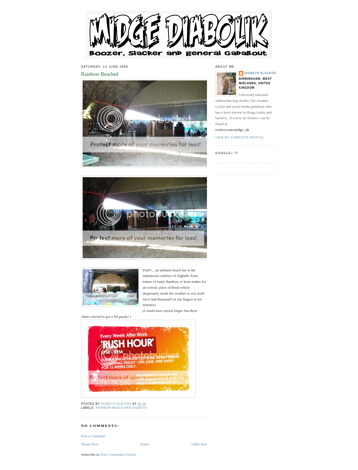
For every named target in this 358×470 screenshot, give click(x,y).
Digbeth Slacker (260, 73)
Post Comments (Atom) (118, 454)
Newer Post (89, 444)
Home (144, 444)
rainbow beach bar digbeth (121, 407)
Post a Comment (93, 436)
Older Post (199, 444)
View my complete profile (239, 137)
